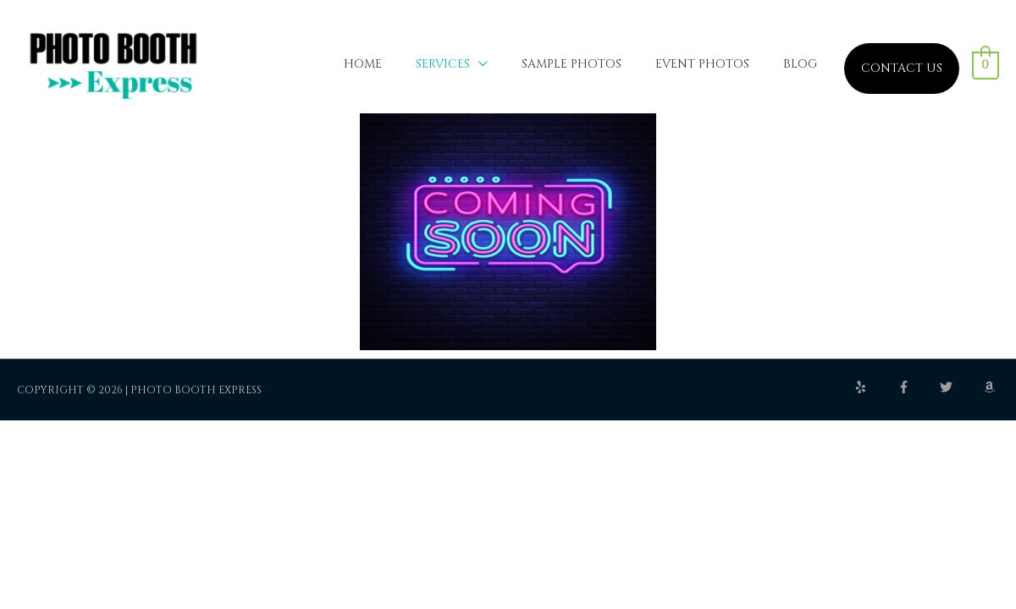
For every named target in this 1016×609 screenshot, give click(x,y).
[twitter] (960, 393)
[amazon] (991, 393)
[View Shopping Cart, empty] (986, 68)
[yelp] (874, 393)
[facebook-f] (917, 393)
